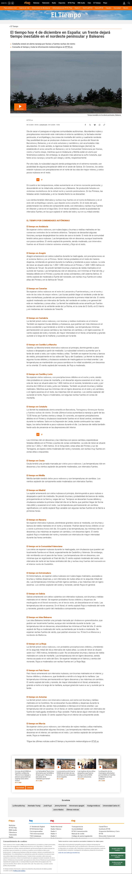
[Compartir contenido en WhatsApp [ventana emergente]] (99, 124)
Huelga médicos (93, 806)
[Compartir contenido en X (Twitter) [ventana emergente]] (90, 124)
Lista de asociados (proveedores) (69, 852)
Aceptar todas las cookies (117, 849)
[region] (66, 856)
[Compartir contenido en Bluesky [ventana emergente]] (94, 124)
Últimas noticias (72, 810)
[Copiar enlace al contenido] (104, 124)
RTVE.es (69, 47)
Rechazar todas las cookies (117, 856)
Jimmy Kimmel (60, 806)
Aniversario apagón (76, 806)
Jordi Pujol (47, 806)
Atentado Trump (34, 806)
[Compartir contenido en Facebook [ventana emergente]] (85, 124)
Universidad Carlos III (111, 806)
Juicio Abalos (58, 810)
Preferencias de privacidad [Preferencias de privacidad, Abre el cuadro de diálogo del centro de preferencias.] (117, 863)
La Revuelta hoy (19, 806)
